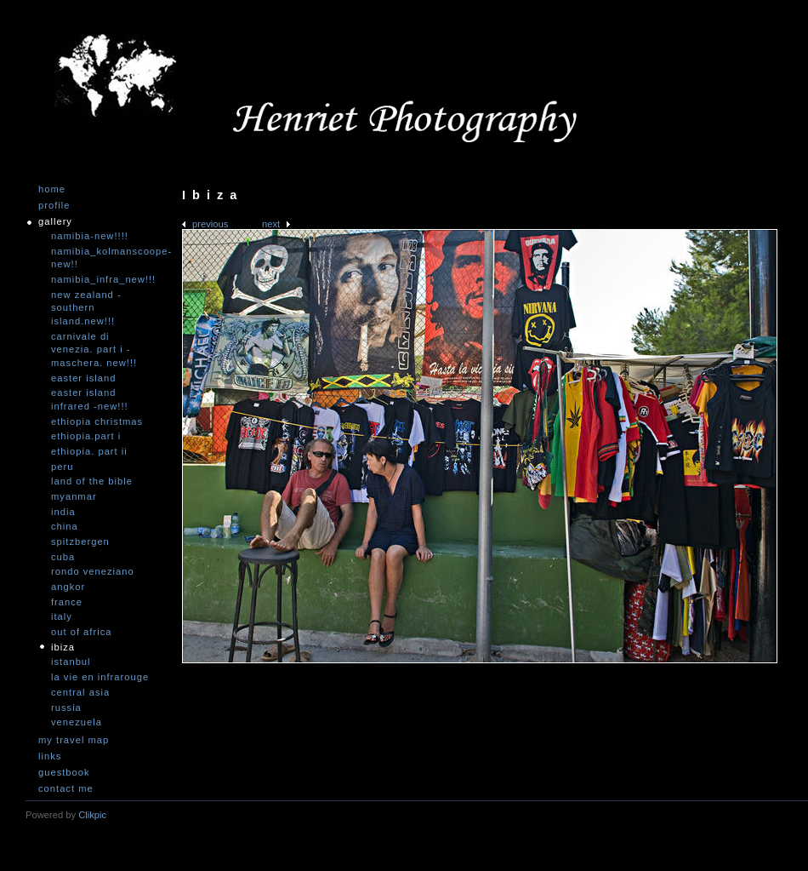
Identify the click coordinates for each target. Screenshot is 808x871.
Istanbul (71, 661)
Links (49, 756)
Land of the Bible (92, 481)
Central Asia (80, 692)
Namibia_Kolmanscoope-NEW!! (102, 258)
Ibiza (63, 647)
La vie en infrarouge (100, 677)
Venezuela (76, 722)
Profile (54, 205)
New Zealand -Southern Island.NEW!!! (86, 307)
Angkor (68, 587)
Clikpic (92, 815)
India (63, 512)
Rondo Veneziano (92, 571)
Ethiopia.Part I (86, 436)
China (64, 526)
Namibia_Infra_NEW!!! (102, 279)
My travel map (73, 740)
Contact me (66, 789)
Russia (66, 707)
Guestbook (64, 772)
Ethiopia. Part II (89, 451)
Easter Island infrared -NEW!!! (89, 399)
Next (271, 224)
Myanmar (74, 496)
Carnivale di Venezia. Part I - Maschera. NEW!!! (94, 349)
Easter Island (83, 378)
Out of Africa (81, 632)
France (67, 602)
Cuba (63, 557)
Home (51, 189)
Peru (62, 466)
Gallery (55, 221)
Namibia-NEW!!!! (89, 236)
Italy (61, 616)
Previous (210, 224)
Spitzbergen (80, 541)
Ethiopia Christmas (97, 421)
